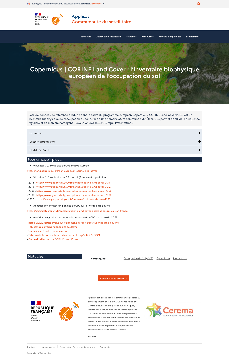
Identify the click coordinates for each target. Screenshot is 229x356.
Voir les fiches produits (113, 275)
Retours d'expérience (170, 35)
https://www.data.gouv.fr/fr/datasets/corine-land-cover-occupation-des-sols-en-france (77, 209)
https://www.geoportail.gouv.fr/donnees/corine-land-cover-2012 (73, 185)
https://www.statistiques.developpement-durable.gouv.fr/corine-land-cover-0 (73, 220)
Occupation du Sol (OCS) (138, 255)
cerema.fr (93, 333)
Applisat (74, 15)
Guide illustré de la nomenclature (48, 228)
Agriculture (163, 255)
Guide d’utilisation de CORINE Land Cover (53, 236)
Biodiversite (180, 255)
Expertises (90, 3)
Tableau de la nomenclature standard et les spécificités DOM (64, 232)
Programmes (193, 35)
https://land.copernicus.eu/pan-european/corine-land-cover (62, 170)
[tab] (114, 132)
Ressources (148, 35)
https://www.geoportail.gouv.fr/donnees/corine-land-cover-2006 (74, 189)
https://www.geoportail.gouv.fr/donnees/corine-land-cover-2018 (73, 181)
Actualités (131, 35)
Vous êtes (85, 35)
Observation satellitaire (108, 35)
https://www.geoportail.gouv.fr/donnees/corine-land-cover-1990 (73, 197)
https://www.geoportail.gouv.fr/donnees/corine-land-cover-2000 (74, 193)
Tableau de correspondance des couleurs (52, 224)
